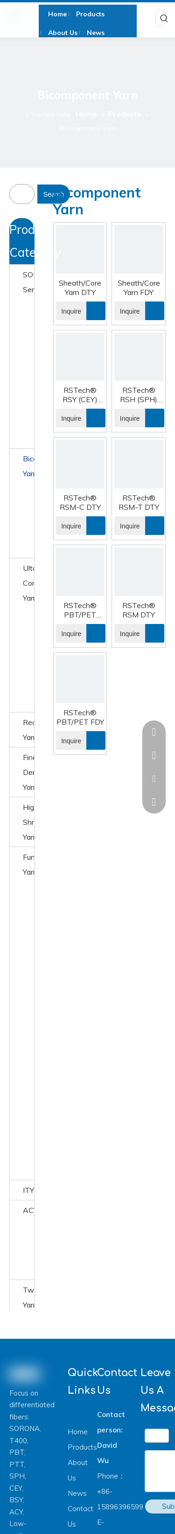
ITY (28, 1190)
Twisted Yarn (28, 1297)
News (77, 1493)
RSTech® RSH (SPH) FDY (138, 394)
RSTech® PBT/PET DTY (80, 610)
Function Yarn (28, 864)
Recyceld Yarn (28, 730)
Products (82, 1447)
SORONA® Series (28, 282)
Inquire (68, 310)
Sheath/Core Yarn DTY (80, 287)
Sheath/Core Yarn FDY (139, 287)
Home (78, 1431)
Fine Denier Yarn (28, 772)
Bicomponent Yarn (28, 466)
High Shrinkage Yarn (28, 822)
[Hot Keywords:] (164, 18)
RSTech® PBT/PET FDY (80, 717)
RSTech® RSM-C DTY (80, 502)
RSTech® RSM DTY (138, 610)
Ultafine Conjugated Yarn (28, 583)
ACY (28, 1210)
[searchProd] (28, 194)
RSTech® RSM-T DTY (139, 502)
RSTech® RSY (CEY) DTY (80, 394)
